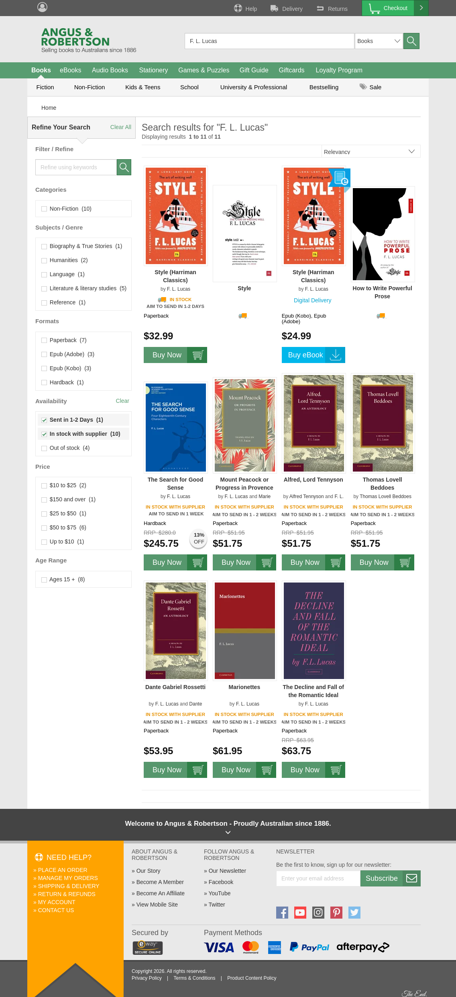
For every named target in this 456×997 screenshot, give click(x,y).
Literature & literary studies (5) (84, 288)
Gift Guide (254, 70)
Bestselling (324, 87)
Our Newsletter (227, 871)
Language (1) (63, 274)
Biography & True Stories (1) (82, 246)
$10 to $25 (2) (64, 485)
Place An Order (63, 870)
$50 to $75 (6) (64, 527)
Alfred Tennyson (306, 496)
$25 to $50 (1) (64, 513)
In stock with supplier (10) (81, 434)
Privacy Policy (147, 978)
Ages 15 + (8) (63, 579)
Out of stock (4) (66, 448)
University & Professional (253, 87)
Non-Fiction (89, 87)
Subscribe (393, 878)
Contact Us (56, 910)
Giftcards (292, 70)
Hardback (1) (63, 382)
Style (244, 288)
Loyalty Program (339, 70)
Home (48, 108)
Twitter (216, 904)
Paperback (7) (64, 340)
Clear (122, 401)
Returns (331, 8)
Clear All (120, 127)
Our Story (148, 871)
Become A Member (160, 882)
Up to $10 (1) (63, 541)
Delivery (286, 8)
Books (41, 70)
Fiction (45, 87)
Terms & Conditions (194, 978)
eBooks (70, 70)
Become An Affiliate (160, 893)
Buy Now (180, 355)
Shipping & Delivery (69, 886)
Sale (370, 87)
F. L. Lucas (178, 289)
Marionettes (245, 687)
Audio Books (110, 70)
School (189, 87)
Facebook (221, 882)
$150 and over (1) (69, 499)
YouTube (219, 893)
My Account (56, 902)
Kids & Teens (142, 87)
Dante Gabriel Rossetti (175, 687)
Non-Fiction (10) (67, 208)
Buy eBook (316, 355)
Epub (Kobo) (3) (66, 368)
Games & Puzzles (203, 70)
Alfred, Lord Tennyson (313, 479)
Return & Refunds (67, 894)
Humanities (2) (65, 260)
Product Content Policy (251, 978)
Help (244, 8)
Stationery (153, 70)
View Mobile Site (157, 904)
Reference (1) (64, 302)
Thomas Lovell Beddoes (385, 496)
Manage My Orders (68, 878)
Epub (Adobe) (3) (68, 354)
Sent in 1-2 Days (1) (72, 419)
